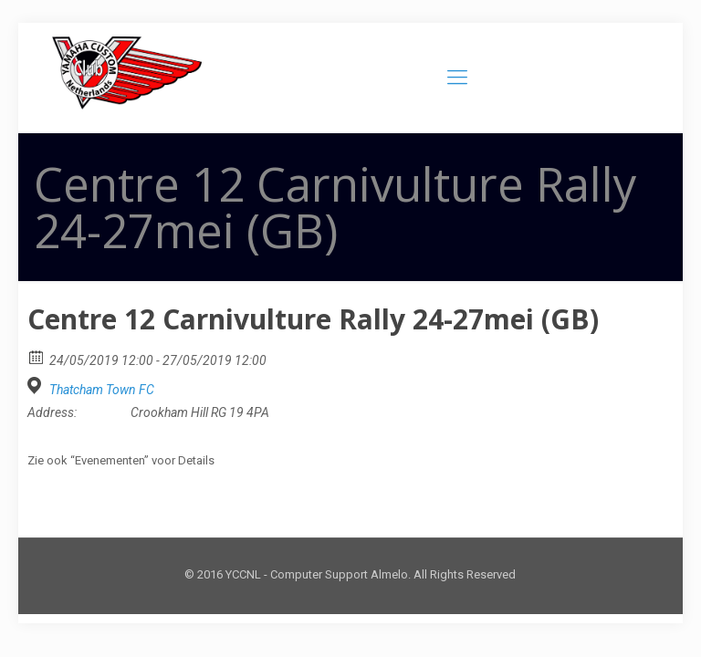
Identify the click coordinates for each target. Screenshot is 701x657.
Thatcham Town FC (101, 389)
